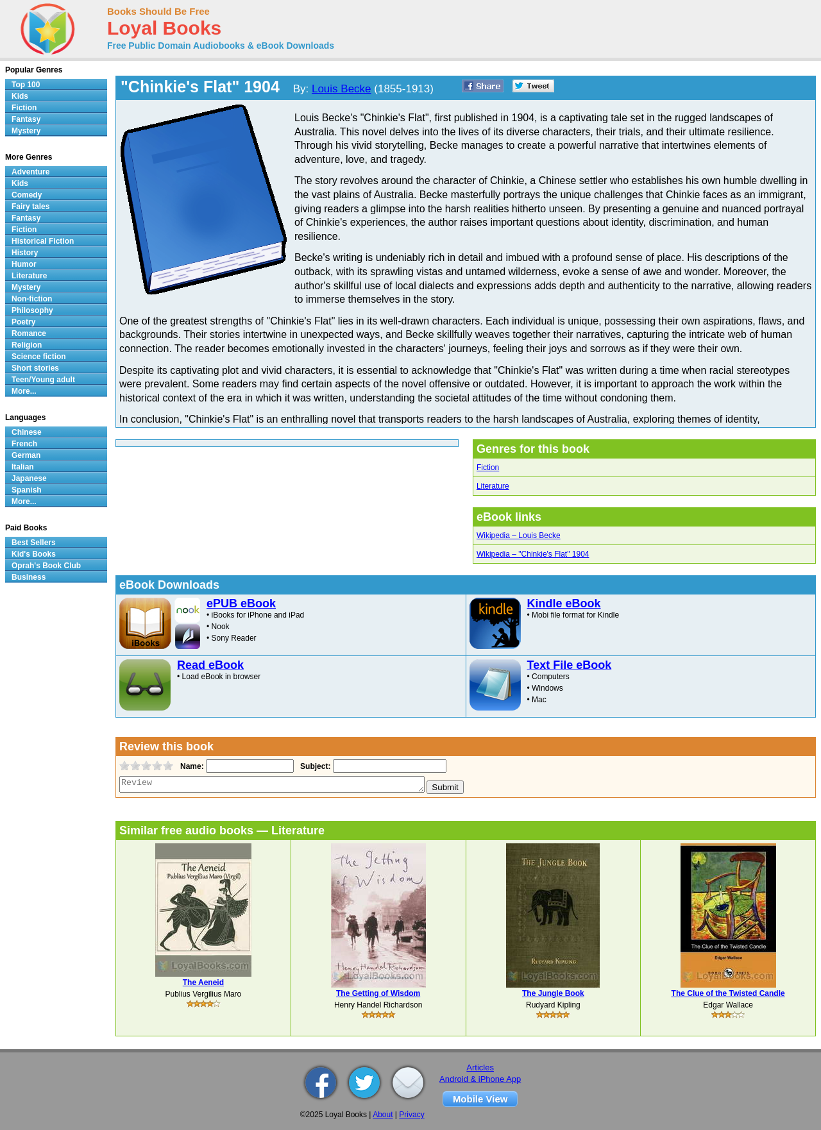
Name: (191, 766)
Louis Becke (341, 89)
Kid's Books (34, 554)
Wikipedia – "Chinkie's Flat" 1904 (533, 554)
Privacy (411, 1114)
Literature (493, 486)
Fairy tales (30, 206)
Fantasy (26, 119)
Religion (27, 345)
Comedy (27, 194)
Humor (24, 264)
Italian (23, 466)
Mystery (26, 130)
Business (29, 577)
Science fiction (39, 356)
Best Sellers (34, 542)
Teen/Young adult (43, 379)
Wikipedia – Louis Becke (519, 535)
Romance (29, 333)
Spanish (27, 489)
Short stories (35, 368)
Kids (20, 96)
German (26, 455)
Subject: (314, 766)
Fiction (488, 467)
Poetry (23, 321)
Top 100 (26, 84)
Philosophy (32, 310)
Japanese (29, 478)
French (24, 443)
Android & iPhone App (480, 1079)
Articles (480, 1067)
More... (24, 391)
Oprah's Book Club (46, 565)
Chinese (27, 432)
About (383, 1114)
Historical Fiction (43, 241)
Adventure (30, 171)
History (25, 252)
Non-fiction (32, 298)
